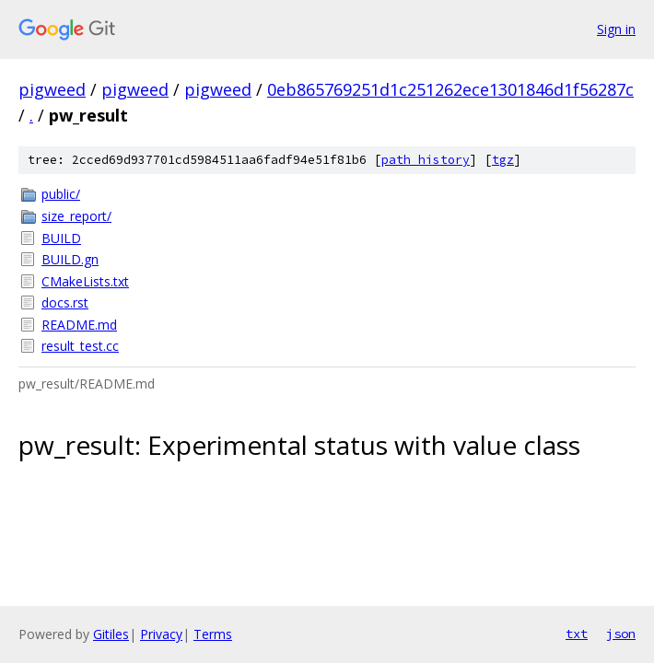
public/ (60, 194)
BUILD (61, 238)
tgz (503, 160)
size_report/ (76, 216)
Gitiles (111, 634)
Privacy (161, 634)
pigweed (52, 89)
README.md (79, 324)
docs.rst (64, 302)
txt (577, 633)
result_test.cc (80, 346)
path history (425, 160)
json (621, 633)
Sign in (616, 29)
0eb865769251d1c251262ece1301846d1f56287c (450, 89)
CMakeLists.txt (85, 281)
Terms (212, 634)
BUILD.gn (70, 259)
